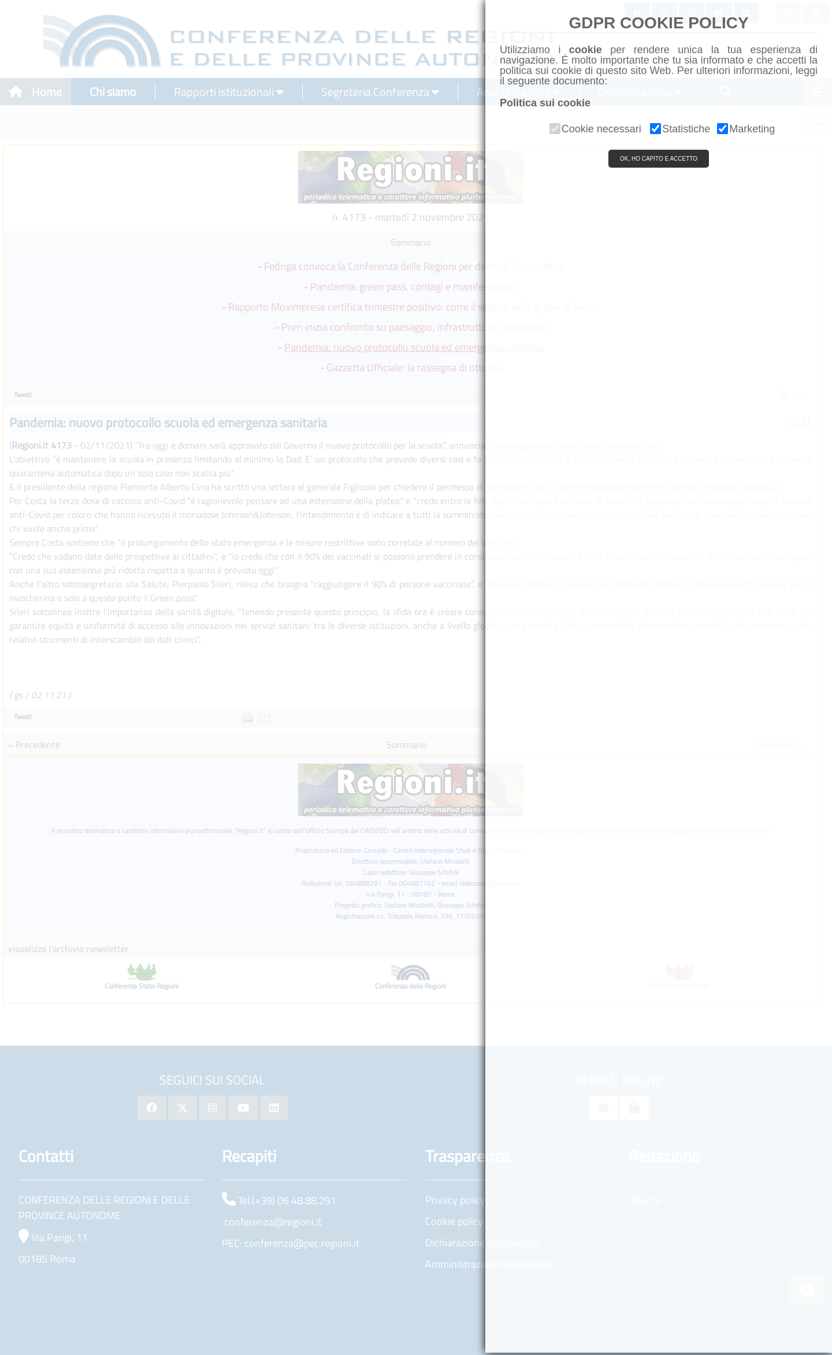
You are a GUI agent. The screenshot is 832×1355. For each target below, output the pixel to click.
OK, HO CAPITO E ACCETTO (658, 159)
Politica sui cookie (545, 103)
